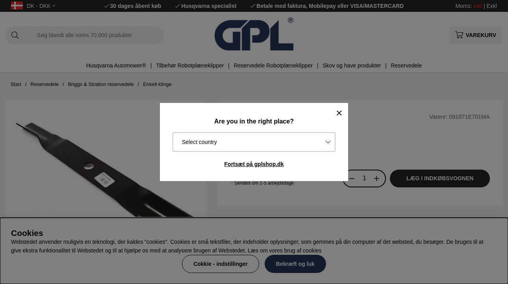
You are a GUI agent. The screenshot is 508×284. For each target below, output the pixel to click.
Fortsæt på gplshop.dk (254, 164)
